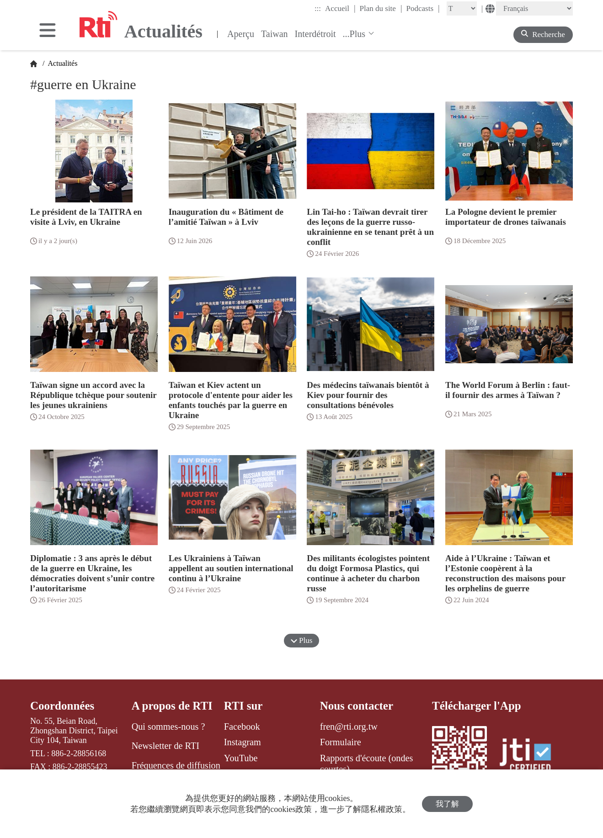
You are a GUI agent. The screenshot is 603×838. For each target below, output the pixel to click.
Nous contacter (356, 706)
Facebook (242, 726)
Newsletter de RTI (165, 746)
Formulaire (340, 742)
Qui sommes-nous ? (168, 726)
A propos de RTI (172, 706)
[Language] (534, 8)
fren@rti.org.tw (349, 726)
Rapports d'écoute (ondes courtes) (366, 763)
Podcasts (423, 8)
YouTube (241, 758)
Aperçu (240, 34)
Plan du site (381, 8)
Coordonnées (62, 706)
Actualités (61, 63)
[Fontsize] (462, 8)
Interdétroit (315, 34)
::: (318, 8)
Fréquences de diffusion (176, 765)
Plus (302, 640)
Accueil (340, 8)
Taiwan (274, 34)
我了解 (447, 804)
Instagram (242, 742)
